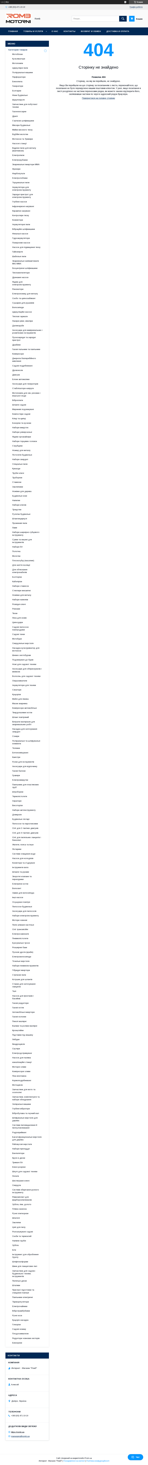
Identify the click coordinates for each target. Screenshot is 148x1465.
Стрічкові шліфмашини (23, 121)
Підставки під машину (22, 1035)
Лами (14, 528)
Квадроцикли (18, 1044)
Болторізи (17, 577)
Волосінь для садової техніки (26, 676)
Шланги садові (19, 405)
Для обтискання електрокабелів (19, 570)
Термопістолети (19, 796)
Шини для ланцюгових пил (24, 1266)
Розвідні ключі (19, 604)
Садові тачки (18, 634)
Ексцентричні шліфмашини (24, 268)
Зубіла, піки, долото (21, 1204)
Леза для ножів (19, 618)
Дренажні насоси (20, 277)
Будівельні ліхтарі (20, 819)
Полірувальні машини (22, 72)
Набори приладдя (21, 1149)
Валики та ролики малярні (24, 1026)
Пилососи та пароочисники (25, 824)
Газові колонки (19, 1017)
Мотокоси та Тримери (22, 139)
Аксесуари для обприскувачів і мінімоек (27, 670)
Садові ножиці (19, 1329)
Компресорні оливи (21, 1071)
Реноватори (17, 289)
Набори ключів (19, 505)
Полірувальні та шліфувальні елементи (26, 742)
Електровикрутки (20, 780)
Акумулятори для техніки (24, 685)
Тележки (16, 748)
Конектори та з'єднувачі (23, 863)
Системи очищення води (23, 854)
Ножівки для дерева (21, 491)
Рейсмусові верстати (22, 1144)
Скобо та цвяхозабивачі (23, 298)
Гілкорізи (16, 1324)
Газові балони (19, 771)
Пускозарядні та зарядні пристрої (24, 338)
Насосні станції (19, 143)
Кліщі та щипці (19, 418)
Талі (14, 991)
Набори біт (17, 547)
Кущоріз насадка (20, 1320)
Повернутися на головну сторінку (98, 98)
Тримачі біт (17, 1162)
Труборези (17, 477)
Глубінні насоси (19, 202)
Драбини (16, 345)
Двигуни (16, 375)
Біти (14, 1250)
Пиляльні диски (19, 1281)
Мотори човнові (19, 920)
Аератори (16, 801)
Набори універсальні (22, 432)
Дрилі (15, 116)
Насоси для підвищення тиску (26, 247)
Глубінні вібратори (21, 1108)
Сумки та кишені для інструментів (22, 540)
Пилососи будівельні (22, 906)
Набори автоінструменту (24, 810)
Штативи (16, 1285)
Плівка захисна (19, 1209)
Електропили (18, 155)
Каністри (16, 757)
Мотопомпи (17, 63)
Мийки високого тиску (22, 130)
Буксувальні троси (21, 943)
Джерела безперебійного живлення (24, 359)
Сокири (15, 736)
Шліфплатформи (20, 1262)
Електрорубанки (20, 160)
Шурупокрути (18, 100)
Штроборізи (17, 792)
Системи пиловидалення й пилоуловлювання (24, 1126)
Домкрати (17, 814)
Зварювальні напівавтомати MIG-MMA (25, 262)
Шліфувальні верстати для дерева (25, 1119)
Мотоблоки (17, 54)
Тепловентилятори (21, 273)
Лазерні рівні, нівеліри (22, 321)
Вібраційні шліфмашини (23, 229)
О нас (54, 31)
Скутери (16, 1048)
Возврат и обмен (91, 31)
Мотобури (17, 639)
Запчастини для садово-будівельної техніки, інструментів (24, 1273)
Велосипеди (18, 307)
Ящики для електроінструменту (21, 283)
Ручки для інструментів (23, 762)
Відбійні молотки (20, 134)
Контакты (69, 31)
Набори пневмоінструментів (25, 966)
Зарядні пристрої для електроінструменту (22, 195)
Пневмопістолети (20, 938)
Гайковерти (17, 252)
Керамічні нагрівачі (21, 211)
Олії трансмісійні (20, 929)
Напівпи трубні (19, 1241)
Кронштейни (18, 1030)
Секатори (16, 690)
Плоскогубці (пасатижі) (23, 560)
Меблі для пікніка (20, 699)
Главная (13, 31)
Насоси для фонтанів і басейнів (23, 997)
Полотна (16, 551)
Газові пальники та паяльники (26, 349)
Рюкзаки (16, 609)
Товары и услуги (33, 31)
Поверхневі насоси (21, 243)
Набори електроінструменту (25, 915)
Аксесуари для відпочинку (24, 766)
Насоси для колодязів (22, 858)
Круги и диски (18, 1158)
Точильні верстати (20, 961)
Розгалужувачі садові (22, 1232)
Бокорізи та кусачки (21, 423)
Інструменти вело (20, 867)
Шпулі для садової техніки (24, 1171)
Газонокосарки (19, 111)
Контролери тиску (20, 215)
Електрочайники (19, 1306)
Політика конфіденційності (97, 1461)
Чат (135, 1457)
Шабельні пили (19, 256)
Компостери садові (21, 414)
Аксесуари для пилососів (24, 911)
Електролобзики (19, 178)
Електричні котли (20, 884)
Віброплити (17, 400)
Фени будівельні (20, 95)
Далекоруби (18, 325)
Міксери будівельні (21, 125)
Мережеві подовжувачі (23, 409)
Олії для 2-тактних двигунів (25, 828)
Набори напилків (20, 599)
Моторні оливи (19, 1067)
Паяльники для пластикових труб (25, 785)
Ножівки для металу (21, 595)
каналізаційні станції (22, 1062)
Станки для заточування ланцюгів (23, 985)
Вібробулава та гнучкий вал (25, 1113)
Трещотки (16, 509)
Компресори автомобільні (24, 708)
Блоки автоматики (20, 379)
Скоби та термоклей (21, 1236)
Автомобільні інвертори (23, 1012)
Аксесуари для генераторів (25, 384)
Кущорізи (16, 694)
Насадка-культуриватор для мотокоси (25, 649)
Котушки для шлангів (22, 979)
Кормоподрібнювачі (21, 1080)
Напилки (16, 500)
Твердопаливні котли (22, 712)
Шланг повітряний (20, 717)
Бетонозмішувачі (20, 752)
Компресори (18, 354)
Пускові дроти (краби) (22, 952)
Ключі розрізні (19, 1167)
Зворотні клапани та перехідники (22, 877)
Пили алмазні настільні (23, 925)
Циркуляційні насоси (22, 312)
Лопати (15, 1176)
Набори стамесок (20, 586)
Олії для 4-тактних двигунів (25, 833)
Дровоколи (17, 370)
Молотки (16, 556)
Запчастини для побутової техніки (24, 105)
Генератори (17, 86)
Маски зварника (19, 703)
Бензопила (17, 81)
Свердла (16, 1185)
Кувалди (16, 468)
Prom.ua (88, 1458)
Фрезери (16, 169)
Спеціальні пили (19, 464)
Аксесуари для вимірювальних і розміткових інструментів (27, 331)
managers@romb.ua (20, 1436)
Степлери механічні (21, 590)
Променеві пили (19, 523)
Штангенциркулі (19, 518)
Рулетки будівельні (21, 514)
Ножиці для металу (21, 450)
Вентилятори (18, 1153)
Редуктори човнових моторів (26, 1338)
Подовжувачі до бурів (22, 660)
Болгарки (16, 91)
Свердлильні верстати (23, 643)
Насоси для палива (21, 1058)
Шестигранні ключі (20, 1181)
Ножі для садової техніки (24, 664)
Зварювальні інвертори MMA (26, 164)
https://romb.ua (17, 1432)
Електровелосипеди (21, 957)
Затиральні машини (21, 1104)
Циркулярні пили (20, 68)
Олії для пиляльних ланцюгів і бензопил (26, 838)
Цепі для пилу (19, 1227)
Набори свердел (20, 459)
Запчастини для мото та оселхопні (23, 1090)
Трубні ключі (18, 473)
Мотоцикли (17, 1085)
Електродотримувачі (22, 1053)
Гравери (16, 775)
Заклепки (16, 1222)
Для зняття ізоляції (21, 565)
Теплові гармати (20, 316)
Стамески (16, 482)
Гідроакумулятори (21, 238)
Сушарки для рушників (23, 303)
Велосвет (16, 888)
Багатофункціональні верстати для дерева (27, 1138)
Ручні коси (17, 1315)
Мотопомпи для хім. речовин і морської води (26, 394)
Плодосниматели (20, 1333)
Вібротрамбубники (21, 1311)
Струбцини (17, 446)
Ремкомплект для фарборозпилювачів (22, 1198)
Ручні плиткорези (20, 1213)
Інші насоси (17, 897)
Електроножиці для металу (25, 294)
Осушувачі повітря (21, 902)
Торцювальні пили (20, 182)
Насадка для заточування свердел (24, 730)
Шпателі (16, 1218)
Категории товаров (17, 50)
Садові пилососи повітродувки (20, 628)
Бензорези (17, 1343)
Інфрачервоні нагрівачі (23, 206)
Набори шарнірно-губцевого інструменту (25, 533)
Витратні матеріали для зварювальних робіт (23, 723)
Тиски (14, 613)
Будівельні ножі (19, 496)
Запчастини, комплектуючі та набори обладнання (26, 1098)
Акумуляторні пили (21, 224)
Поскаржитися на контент (74, 1461)
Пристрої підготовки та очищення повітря (23, 1291)
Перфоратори (19, 77)
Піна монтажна (19, 1076)
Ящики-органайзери (21, 437)
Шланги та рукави (20, 872)
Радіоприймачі (19, 1132)
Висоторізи (17, 805)
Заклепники (17, 487)
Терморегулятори (20, 1302)
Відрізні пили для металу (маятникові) (24, 149)
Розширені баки (19, 947)
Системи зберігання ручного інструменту (25, 1191)
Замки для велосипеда (23, 893)
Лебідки (15, 1039)
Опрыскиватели (19, 681)
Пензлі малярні (19, 1021)
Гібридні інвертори (21, 970)
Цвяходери (17, 622)
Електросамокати (20, 934)
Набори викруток (20, 427)
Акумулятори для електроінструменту (21, 188)
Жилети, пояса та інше (23, 844)
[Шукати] (123, 19)
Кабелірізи (17, 581)
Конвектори (17, 220)
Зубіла (15, 1245)
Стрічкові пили (19, 975)
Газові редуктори (20, 1003)
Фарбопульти (18, 173)
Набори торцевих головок (24, 441)
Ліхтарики (16, 849)
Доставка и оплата (117, 31)
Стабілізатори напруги (23, 388)
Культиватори (18, 59)
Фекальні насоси (20, 234)
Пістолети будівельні (22, 455)
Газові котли (18, 1007)
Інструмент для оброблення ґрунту (25, 1255)
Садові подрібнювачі (22, 366)
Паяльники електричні (22, 1297)
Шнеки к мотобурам (21, 655)
